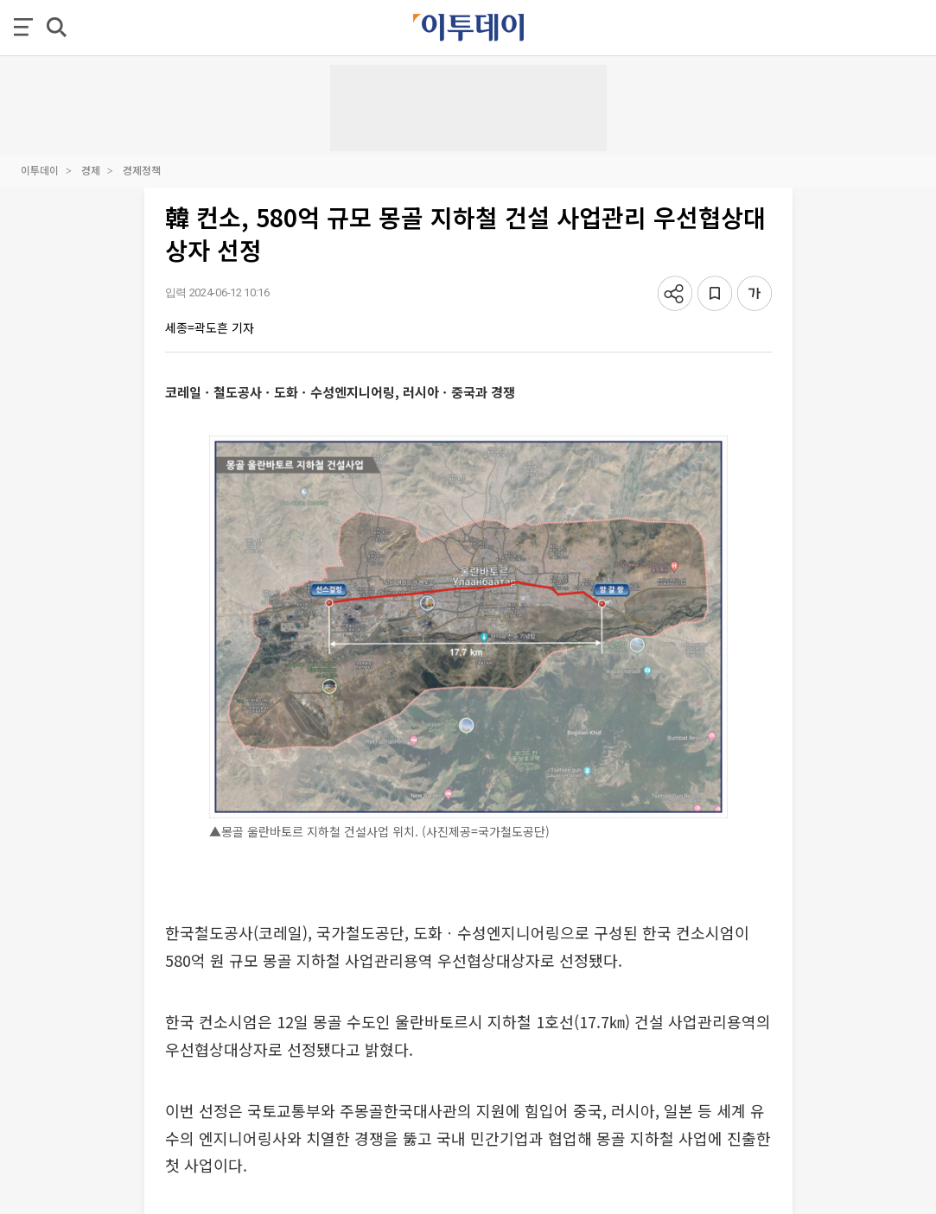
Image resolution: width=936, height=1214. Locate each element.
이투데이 (40, 169)
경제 (90, 169)
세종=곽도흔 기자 (209, 327)
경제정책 (142, 169)
